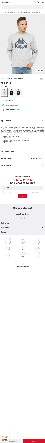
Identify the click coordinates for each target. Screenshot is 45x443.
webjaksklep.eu (25, 266)
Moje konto (5, 223)
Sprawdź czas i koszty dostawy (12, 105)
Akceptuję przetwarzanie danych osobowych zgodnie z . (20, 192)
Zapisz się (22, 196)
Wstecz (4, 12)
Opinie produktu (21, 158)
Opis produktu (6, 121)
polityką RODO (35, 192)
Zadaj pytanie (6, 165)
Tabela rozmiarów (8, 100)
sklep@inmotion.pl (22, 214)
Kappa (18, 12)
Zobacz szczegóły (9, 110)
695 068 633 (24, 207)
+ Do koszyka (34, 441)
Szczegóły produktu (8, 151)
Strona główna (11, 12)
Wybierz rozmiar (11, 441)
